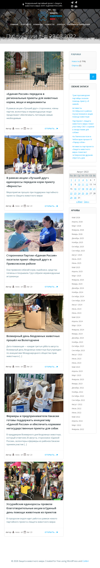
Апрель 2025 (77, 271)
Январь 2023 (77, 383)
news (16, 128)
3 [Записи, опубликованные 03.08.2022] (79, 180)
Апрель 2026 (77, 221)
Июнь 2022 (76, 412)
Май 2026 (76, 217)
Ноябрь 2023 (77, 342)
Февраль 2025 (78, 280)
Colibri (85, 561)
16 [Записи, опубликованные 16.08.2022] (75, 189)
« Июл (79, 201)
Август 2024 (77, 304)
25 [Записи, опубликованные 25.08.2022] (83, 193)
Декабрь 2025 (78, 238)
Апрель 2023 (77, 371)
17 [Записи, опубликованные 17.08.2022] (79, 189)
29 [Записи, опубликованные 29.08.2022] (71, 197)
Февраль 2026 (78, 230)
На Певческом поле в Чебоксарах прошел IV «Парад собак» (82, 139)
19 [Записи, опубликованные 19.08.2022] (87, 189)
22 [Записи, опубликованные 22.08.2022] (71, 193)
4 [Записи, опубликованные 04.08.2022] (83, 180)
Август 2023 (77, 354)
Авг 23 (28, 128)
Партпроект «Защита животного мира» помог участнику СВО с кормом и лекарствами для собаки (83, 127)
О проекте (26, 24)
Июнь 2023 (76, 363)
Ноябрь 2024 (77, 292)
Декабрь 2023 (78, 338)
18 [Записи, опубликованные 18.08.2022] (83, 189)
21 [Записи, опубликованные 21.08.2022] (94, 189)
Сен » (86, 201)
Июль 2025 (76, 259)
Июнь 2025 (76, 263)
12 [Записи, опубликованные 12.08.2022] (87, 184)
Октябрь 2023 (78, 346)
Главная (14, 24)
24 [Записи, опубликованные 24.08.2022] (79, 193)
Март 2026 (76, 226)
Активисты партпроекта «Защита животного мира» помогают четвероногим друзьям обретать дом (83, 152)
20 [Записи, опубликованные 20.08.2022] (90, 189)
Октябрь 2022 (78, 396)
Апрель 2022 (77, 421)
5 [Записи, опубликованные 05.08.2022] (86, 180)
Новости (49, 24)
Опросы (61, 24)
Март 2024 (76, 325)
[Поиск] (93, 77)
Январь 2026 (77, 234)
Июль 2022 (76, 408)
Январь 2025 (77, 284)
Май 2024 (76, 317)
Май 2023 (76, 367)
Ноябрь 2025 (77, 242)
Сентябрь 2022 (78, 400)
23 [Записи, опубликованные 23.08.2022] (75, 193)
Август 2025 (77, 255)
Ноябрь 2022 (77, 392)
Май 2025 (76, 267)
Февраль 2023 (78, 379)
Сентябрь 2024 (78, 300)
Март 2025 (76, 275)
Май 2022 (76, 417)
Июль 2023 (76, 358)
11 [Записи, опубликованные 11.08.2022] (83, 184)
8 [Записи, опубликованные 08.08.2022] (71, 184)
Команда (38, 24)
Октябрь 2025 (78, 246)
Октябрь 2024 (78, 296)
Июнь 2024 (76, 313)
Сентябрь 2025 (78, 250)
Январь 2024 (77, 334)
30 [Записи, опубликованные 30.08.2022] (75, 197)
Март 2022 (76, 425)
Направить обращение (78, 24)
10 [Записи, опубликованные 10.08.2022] (79, 184)
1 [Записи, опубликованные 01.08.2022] (71, 180)
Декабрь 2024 (78, 288)
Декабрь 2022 (78, 387)
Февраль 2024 (78, 329)
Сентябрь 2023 (78, 350)
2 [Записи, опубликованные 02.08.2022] (75, 180)
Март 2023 (76, 375)
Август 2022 (77, 404)
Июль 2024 (76, 309)
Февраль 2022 (78, 429)
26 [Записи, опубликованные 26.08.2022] (87, 193)
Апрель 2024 (77, 321)
